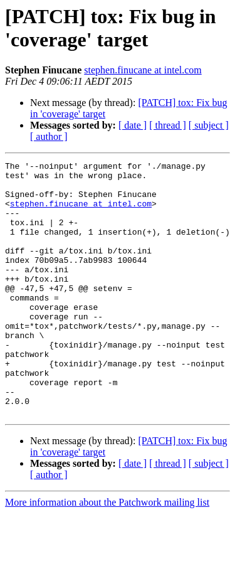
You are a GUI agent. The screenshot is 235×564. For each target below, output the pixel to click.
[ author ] (49, 136)
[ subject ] (209, 125)
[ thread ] (167, 125)
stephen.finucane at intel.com (142, 70)
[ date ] (132, 125)
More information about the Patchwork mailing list (107, 553)
